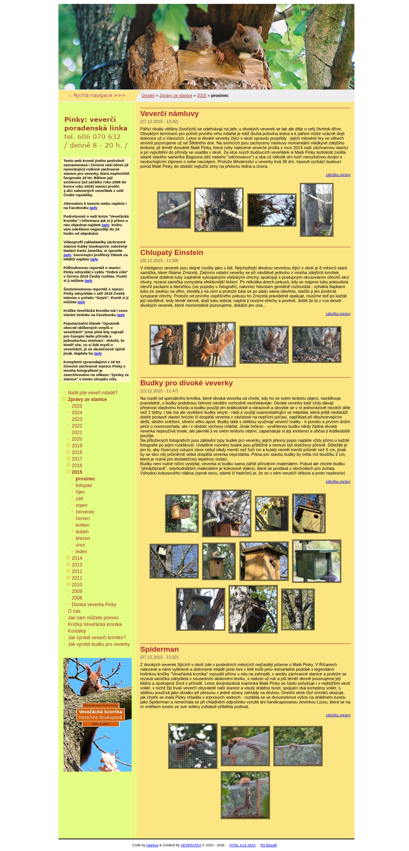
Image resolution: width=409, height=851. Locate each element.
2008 (77, 598)
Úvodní (148, 95)
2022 (77, 426)
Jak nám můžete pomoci (93, 618)
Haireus (152, 845)
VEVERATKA (191, 845)
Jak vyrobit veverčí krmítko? (97, 637)
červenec (85, 512)
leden (81, 551)
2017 (77, 459)
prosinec (85, 479)
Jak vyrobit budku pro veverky (99, 644)
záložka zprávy (338, 174)
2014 (77, 558)
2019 (77, 445)
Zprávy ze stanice (87, 399)
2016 (77, 465)
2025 (77, 406)
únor (80, 545)
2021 (77, 432)
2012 (77, 571)
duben (82, 532)
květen (82, 525)
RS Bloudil (268, 845)
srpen (81, 505)
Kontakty (77, 631)
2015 (77, 472)
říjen (80, 492)
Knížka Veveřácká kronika (95, 624)
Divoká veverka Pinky (94, 604)
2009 (77, 591)
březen (83, 538)
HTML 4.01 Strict (242, 845)
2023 (77, 419)
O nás (74, 611)
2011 (77, 578)
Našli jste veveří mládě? (92, 393)
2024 (77, 412)
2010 (77, 584)
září (79, 498)
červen (83, 518)
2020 (77, 439)
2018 (77, 452)
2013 (77, 565)
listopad (84, 485)
